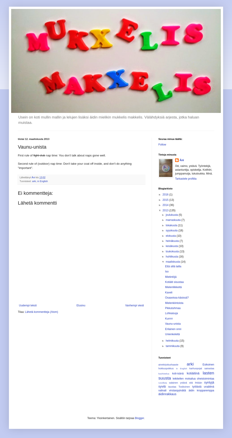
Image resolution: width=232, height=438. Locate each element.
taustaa (172, 386)
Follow (162, 144)
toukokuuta (173, 251)
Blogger (139, 418)
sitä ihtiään (195, 382)
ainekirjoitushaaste (168, 364)
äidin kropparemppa (201, 390)
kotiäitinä (193, 373)
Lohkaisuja (171, 313)
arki (34, 181)
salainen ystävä (178, 382)
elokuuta (171, 235)
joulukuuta (172, 214)
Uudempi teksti (28, 305)
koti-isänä (178, 373)
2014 (166, 205)
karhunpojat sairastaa (201, 368)
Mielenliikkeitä (173, 287)
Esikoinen (208, 364)
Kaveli (168, 292)
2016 (166, 194)
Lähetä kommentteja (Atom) (41, 311)
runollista (162, 383)
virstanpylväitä (177, 390)
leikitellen (178, 378)
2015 (166, 199)
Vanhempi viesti (134, 305)
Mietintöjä (170, 276)
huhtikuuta (172, 256)
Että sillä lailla (173, 266)
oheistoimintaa (205, 378)
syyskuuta (172, 230)
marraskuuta (173, 220)
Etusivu (81, 305)
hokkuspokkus (166, 368)
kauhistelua (163, 373)
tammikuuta (173, 346)
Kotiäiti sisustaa (174, 282)
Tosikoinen (184, 386)
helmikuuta (172, 340)
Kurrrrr (169, 318)
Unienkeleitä (172, 334)
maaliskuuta (173, 261)
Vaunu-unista (173, 323)
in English (42, 181)
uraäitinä (209, 386)
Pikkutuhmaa (172, 308)
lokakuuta (172, 225)
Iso (167, 271)
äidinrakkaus (167, 394)
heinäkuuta (173, 241)
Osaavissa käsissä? (177, 297)
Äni (182, 160)
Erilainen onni (173, 329)
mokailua (190, 378)
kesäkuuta (172, 246)
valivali (162, 390)
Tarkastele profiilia (186, 178)
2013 (166, 210)
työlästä (196, 386)
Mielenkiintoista (174, 303)
